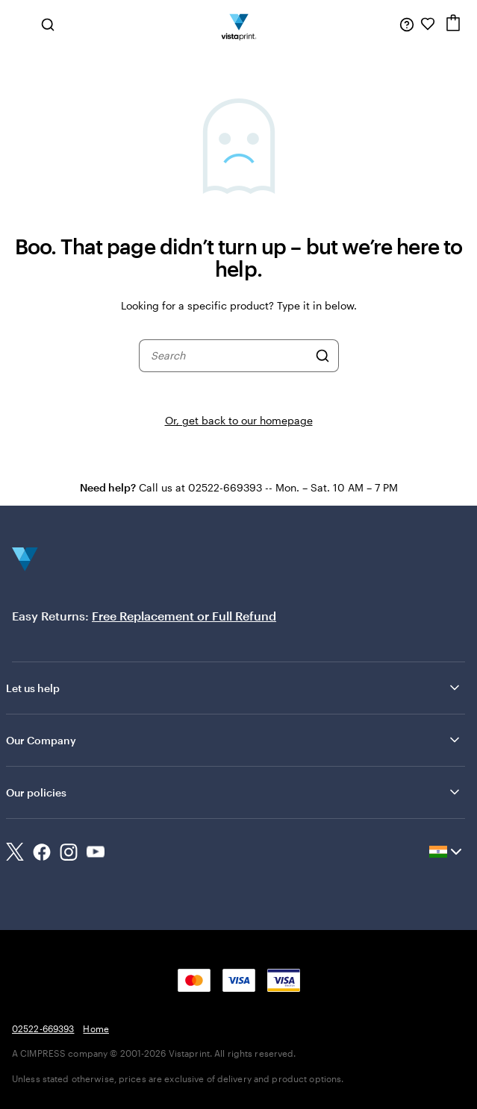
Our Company (234, 739)
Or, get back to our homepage (239, 420)
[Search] (322, 355)
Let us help (234, 687)
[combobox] (229, 355)
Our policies (234, 792)
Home (95, 1028)
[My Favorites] (427, 23)
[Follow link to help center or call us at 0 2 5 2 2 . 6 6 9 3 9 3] (406, 24)
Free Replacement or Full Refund (184, 616)
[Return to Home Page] (238, 24)
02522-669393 (43, 1028)
